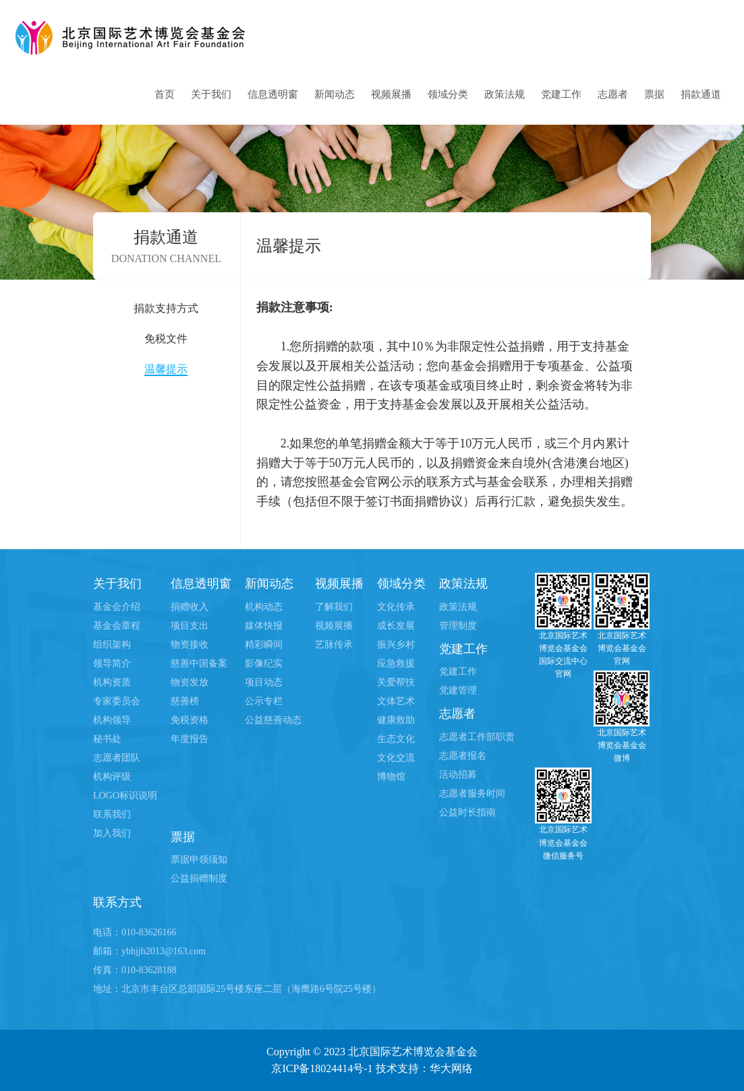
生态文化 (396, 739)
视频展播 (391, 94)
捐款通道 (701, 94)
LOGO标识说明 (125, 795)
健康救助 (396, 720)
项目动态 (264, 682)
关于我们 (211, 94)
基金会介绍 (116, 607)
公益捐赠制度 (199, 878)
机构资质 (112, 682)
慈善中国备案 (199, 663)
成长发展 (396, 626)
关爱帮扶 (396, 682)
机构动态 (264, 607)
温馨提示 (166, 369)
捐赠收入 (189, 607)
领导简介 (112, 663)
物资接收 (189, 645)
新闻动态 (334, 94)
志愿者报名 (462, 756)
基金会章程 (116, 626)
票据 (654, 94)
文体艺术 (396, 701)
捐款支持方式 (166, 308)
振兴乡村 (396, 645)
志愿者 (613, 94)
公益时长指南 (467, 812)
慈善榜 (185, 701)
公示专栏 (264, 701)
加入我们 (112, 833)
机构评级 (112, 777)
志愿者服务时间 (472, 793)
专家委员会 (116, 701)
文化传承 (396, 607)
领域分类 (448, 94)
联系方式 (117, 902)
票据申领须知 (199, 859)
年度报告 (189, 739)
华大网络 (451, 1068)
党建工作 (561, 94)
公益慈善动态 (273, 720)
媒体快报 (264, 626)
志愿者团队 (116, 758)
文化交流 (396, 758)
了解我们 (334, 607)
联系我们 (112, 814)
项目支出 (189, 626)
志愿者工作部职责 (477, 737)
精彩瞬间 (264, 645)
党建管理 (458, 690)
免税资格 (189, 720)
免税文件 (166, 338)
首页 (164, 94)
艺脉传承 (334, 645)
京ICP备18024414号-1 (321, 1068)
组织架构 (112, 645)
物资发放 (189, 682)
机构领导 (112, 720)
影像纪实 (264, 663)
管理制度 (458, 626)
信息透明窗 (273, 94)
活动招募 (458, 775)
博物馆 (391, 777)
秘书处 (107, 739)
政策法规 (504, 94)
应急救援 (396, 663)
